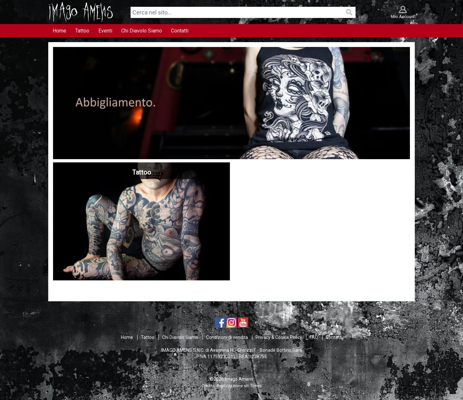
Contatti (334, 337)
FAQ (314, 337)
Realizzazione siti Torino (239, 385)
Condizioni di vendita (227, 337)
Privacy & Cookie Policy (279, 337)
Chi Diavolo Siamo (180, 337)
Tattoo (147, 337)
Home (127, 337)
